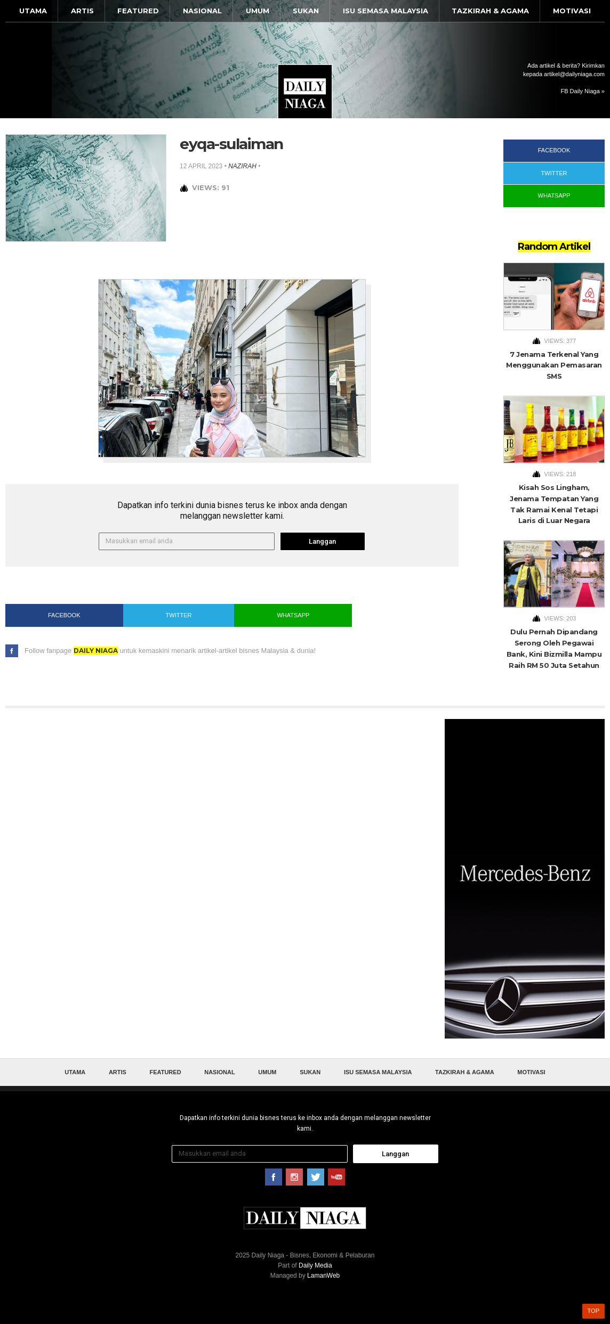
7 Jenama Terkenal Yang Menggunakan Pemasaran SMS (554, 365)
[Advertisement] (525, 879)
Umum (257, 10)
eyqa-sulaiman (231, 144)
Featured (138, 10)
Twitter (179, 615)
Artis (82, 10)
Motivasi (572, 10)
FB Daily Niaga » (582, 91)
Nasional (202, 10)
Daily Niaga (305, 91)
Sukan (306, 10)
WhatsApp (293, 615)
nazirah (242, 166)
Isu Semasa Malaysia (385, 10)
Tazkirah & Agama (490, 10)
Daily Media (315, 1265)
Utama (33, 10)
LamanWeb (323, 1275)
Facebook (64, 615)
